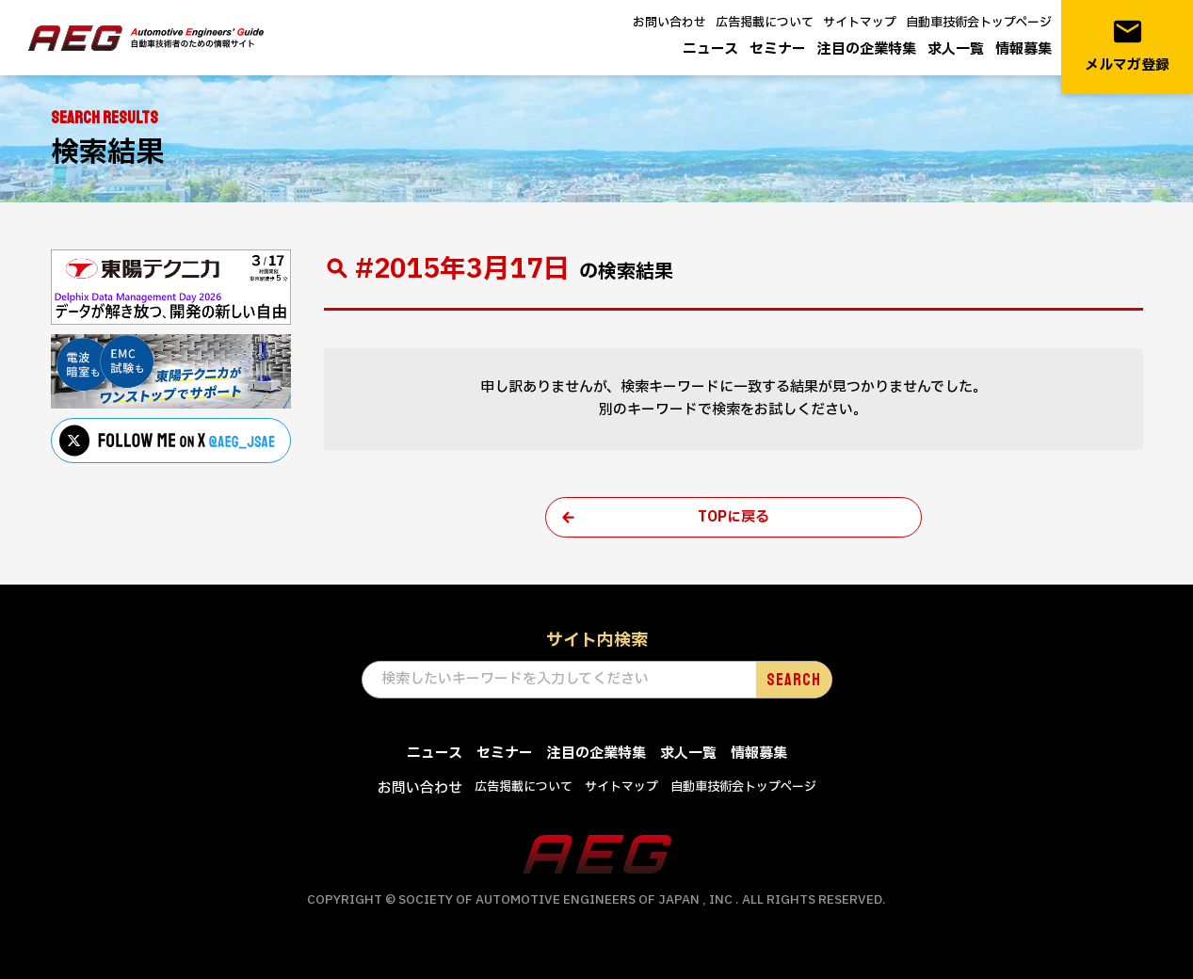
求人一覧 (955, 49)
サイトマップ (859, 22)
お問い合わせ (669, 22)
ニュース (710, 49)
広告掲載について (765, 22)
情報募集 (1023, 49)
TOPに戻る (733, 517)
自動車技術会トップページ (979, 22)
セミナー (778, 49)
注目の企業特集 (866, 49)
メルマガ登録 (1127, 45)
